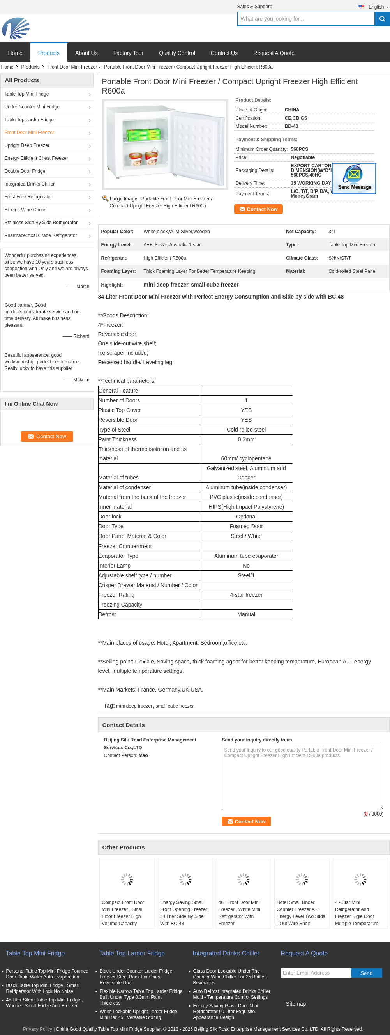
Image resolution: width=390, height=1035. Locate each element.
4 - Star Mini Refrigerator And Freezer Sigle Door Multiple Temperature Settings (357, 916)
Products (49, 53)
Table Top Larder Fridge (29, 119)
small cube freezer (174, 706)
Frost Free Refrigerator (28, 197)
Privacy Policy (37, 1029)
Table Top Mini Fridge (27, 94)
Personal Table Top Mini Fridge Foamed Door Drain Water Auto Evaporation (47, 974)
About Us (86, 53)
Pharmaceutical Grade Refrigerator (41, 235)
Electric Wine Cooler (26, 209)
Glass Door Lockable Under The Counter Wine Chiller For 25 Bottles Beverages (230, 976)
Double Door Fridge (25, 171)
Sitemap (296, 1004)
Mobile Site (295, 1013)
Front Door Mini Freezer (72, 67)
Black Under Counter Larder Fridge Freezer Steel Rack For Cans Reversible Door (136, 976)
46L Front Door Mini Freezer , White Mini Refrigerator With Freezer (239, 913)
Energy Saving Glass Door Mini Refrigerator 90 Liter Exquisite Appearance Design (225, 1011)
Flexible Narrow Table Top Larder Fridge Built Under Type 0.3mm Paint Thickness (141, 997)
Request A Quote (274, 53)
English (379, 7)
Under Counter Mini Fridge (32, 107)
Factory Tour (128, 53)
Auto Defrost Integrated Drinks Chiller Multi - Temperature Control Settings (232, 994)
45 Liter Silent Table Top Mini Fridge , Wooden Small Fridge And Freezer (44, 1002)
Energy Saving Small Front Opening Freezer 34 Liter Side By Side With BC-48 (183, 913)
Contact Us (224, 53)
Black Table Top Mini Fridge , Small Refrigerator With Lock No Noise (42, 988)
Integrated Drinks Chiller (30, 184)
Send (366, 973)
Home (15, 53)
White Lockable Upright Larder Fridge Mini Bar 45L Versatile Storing (138, 1014)
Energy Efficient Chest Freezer (36, 158)
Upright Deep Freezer (27, 145)
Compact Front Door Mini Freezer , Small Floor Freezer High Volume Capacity (123, 913)
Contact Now (262, 209)
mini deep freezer (134, 706)
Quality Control (177, 53)
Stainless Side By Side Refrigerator (41, 222)
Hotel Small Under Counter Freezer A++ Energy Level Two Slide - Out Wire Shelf (301, 913)
